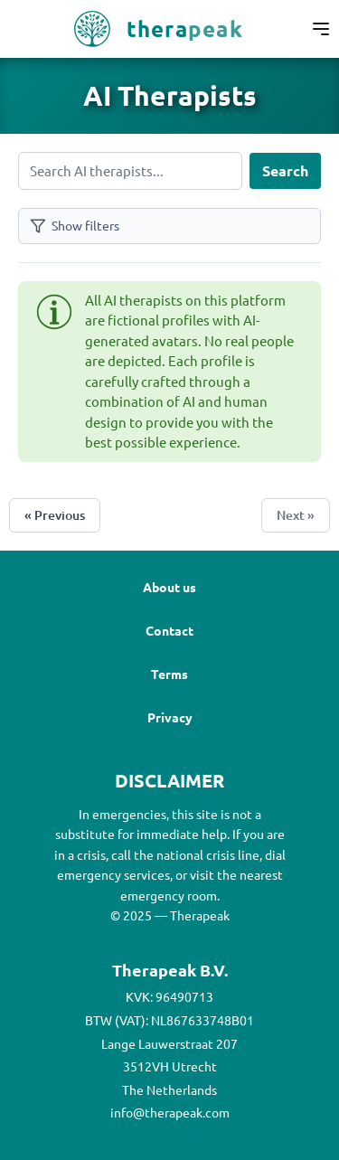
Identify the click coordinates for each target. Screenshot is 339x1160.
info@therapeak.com (170, 1112)
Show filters (74, 225)
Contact (169, 630)
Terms (169, 673)
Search (285, 170)
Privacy (170, 717)
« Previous (54, 514)
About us (169, 587)
